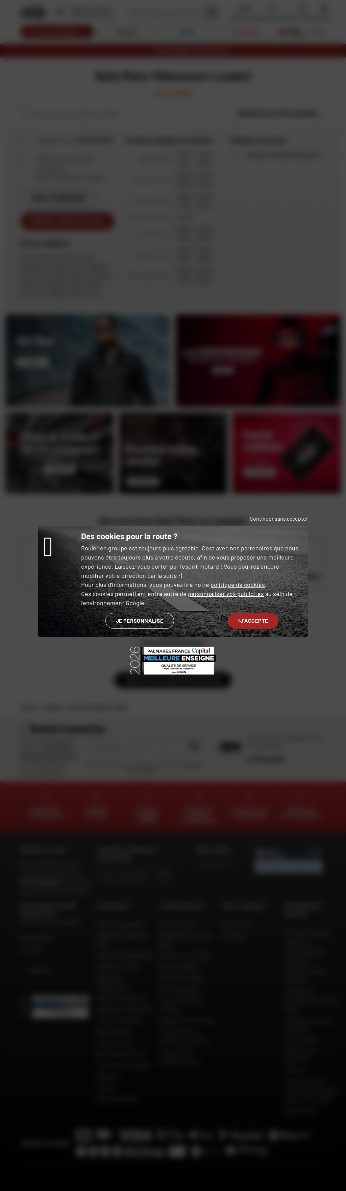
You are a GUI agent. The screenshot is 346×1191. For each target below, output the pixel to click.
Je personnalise (140, 620)
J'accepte (253, 620)
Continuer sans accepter (279, 518)
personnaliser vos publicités (226, 593)
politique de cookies (238, 584)
